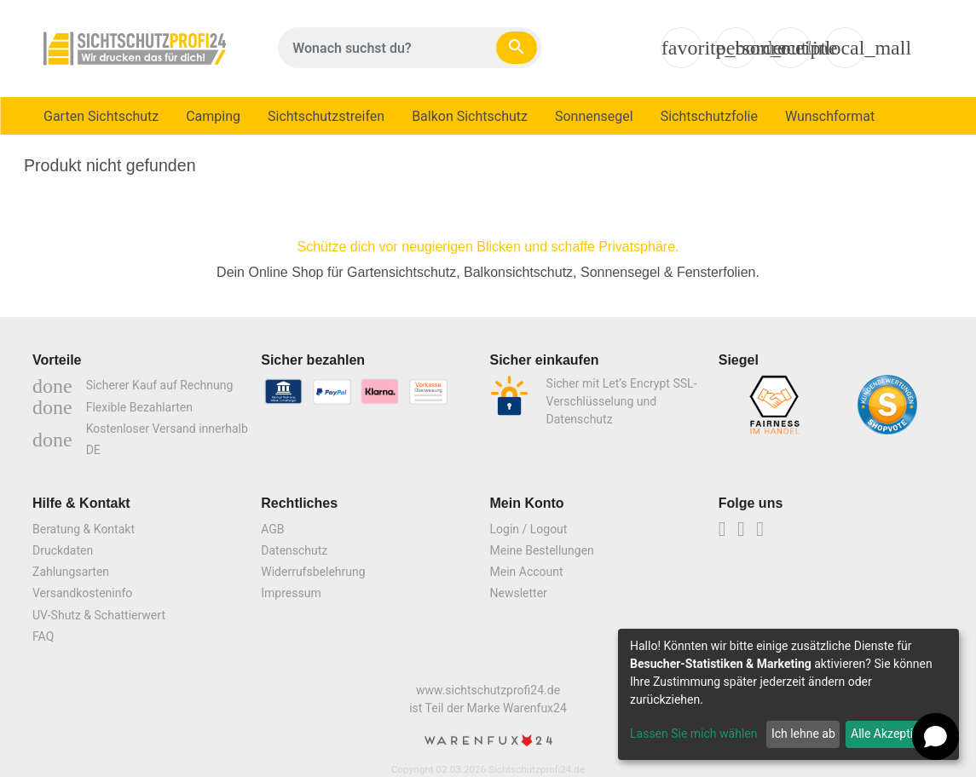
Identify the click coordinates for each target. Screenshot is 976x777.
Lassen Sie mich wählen (693, 733)
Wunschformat (830, 116)
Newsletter (518, 593)
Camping (213, 116)
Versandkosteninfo (82, 593)
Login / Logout (529, 529)
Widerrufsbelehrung (313, 571)
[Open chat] (935, 736)
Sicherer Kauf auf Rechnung (132, 385)
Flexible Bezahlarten (112, 407)
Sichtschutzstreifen (326, 116)
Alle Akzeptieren (893, 733)
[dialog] (788, 694)
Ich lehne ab (803, 733)
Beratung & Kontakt (83, 529)
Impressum (291, 593)
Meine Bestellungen (542, 550)
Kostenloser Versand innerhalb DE (140, 439)
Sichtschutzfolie (709, 116)
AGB (272, 529)
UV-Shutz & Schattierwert (98, 615)
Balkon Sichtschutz (470, 116)
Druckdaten (62, 550)
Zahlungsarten (70, 571)
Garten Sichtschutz (101, 116)
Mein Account (526, 571)
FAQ (43, 636)
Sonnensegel (594, 116)
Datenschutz (294, 550)
